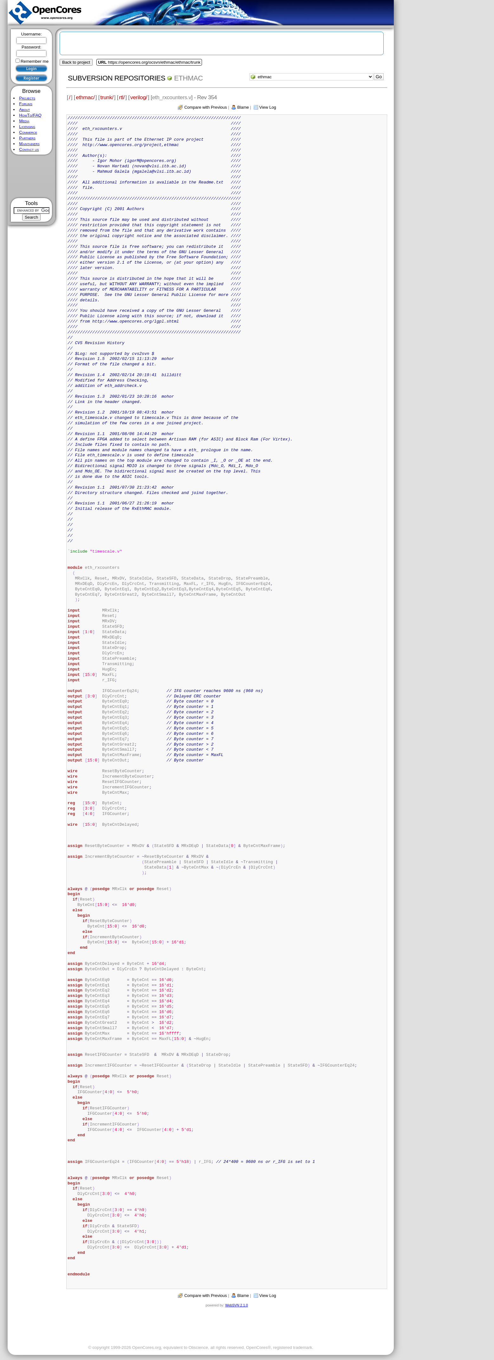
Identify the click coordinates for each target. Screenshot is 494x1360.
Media (24, 121)
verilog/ (138, 97)
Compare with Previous (205, 107)
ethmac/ (85, 97)
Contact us (29, 149)
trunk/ (106, 97)
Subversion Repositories (116, 78)
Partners (27, 138)
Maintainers (29, 143)
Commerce (28, 132)
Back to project (76, 62)
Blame (243, 107)
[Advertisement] (31, 176)
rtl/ (122, 97)
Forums (25, 103)
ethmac (188, 78)
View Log (267, 107)
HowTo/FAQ (30, 115)
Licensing (27, 126)
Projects (27, 98)
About (24, 109)
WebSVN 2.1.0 (236, 1305)
